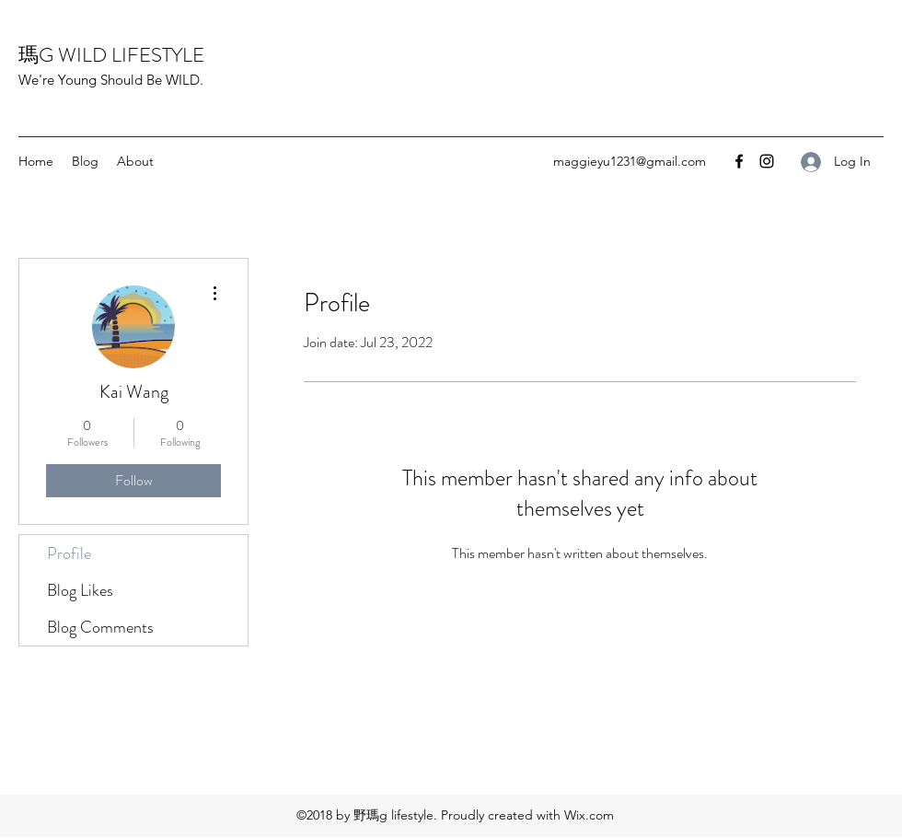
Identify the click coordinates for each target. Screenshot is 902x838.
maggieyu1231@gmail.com (629, 161)
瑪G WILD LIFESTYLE (111, 55)
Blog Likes (80, 590)
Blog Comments (100, 627)
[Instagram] (766, 161)
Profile (69, 553)
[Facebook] (739, 161)
